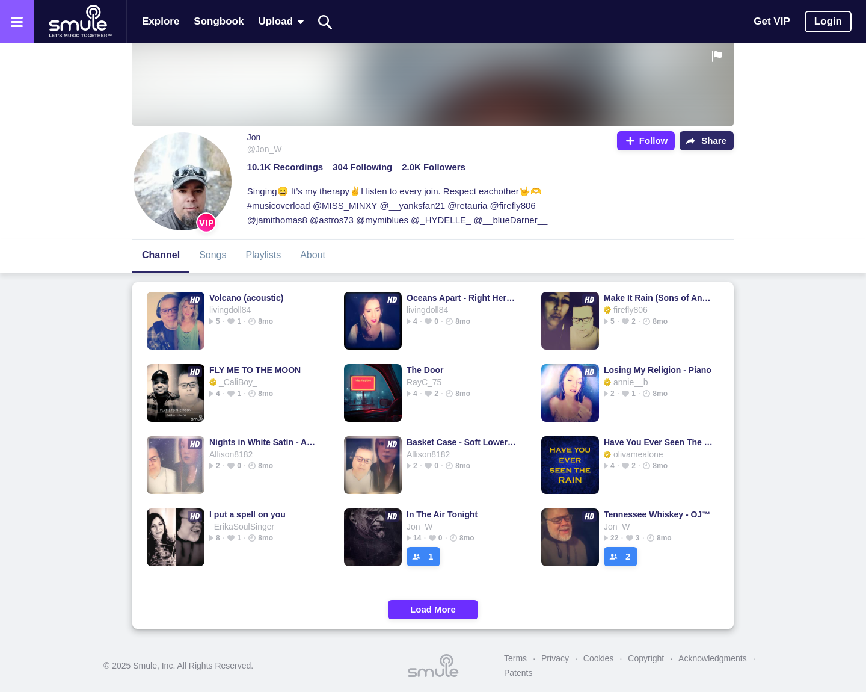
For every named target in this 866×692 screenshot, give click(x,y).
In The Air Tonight (442, 514)
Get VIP (772, 21)
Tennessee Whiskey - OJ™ (657, 514)
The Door (425, 370)
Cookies (598, 658)
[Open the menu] (17, 21)
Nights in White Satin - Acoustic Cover (264, 442)
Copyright (646, 658)
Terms (515, 658)
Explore (160, 21)
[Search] (325, 22)
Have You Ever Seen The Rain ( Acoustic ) (659, 442)
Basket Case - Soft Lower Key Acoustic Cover (462, 442)
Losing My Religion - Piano (657, 370)
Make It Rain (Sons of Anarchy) (659, 298)
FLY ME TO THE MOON (255, 370)
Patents (518, 673)
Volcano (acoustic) (246, 298)
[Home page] (80, 21)
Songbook (219, 21)
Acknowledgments (712, 658)
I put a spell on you (247, 514)
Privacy (555, 658)
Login (828, 21)
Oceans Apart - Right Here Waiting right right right (462, 298)
